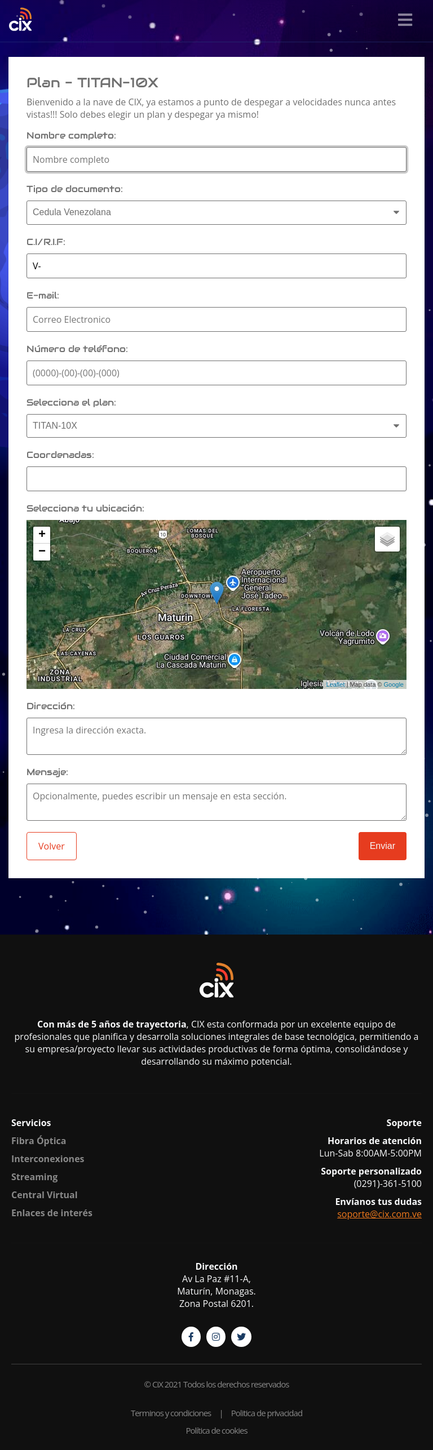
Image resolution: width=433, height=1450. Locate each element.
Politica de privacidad (266, 1412)
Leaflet (335, 684)
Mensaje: (47, 772)
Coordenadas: (60, 455)
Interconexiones (48, 1159)
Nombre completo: (71, 135)
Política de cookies (216, 1430)
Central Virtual (44, 1195)
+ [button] (42, 535)
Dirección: (50, 706)
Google (394, 684)
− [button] (42, 552)
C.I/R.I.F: (45, 242)
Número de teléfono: (77, 349)
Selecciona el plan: (71, 402)
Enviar (382, 846)
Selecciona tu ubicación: (85, 508)
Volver (51, 846)
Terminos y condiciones (171, 1412)
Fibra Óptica (38, 1141)
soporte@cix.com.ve (379, 1214)
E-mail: (42, 295)
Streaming (34, 1177)
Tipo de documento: (74, 189)
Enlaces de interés (51, 1213)
